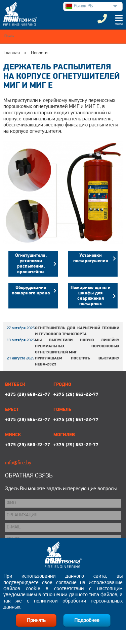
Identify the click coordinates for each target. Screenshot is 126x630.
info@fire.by (18, 463)
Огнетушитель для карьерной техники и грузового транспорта (77, 331)
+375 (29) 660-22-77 (27, 445)
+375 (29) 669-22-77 (27, 394)
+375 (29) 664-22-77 (27, 419)
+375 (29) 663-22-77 (75, 445)
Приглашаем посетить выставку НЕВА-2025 (77, 361)
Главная (11, 53)
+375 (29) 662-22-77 (75, 394)
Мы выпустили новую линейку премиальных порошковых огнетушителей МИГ (77, 346)
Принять (36, 620)
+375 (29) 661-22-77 (75, 419)
